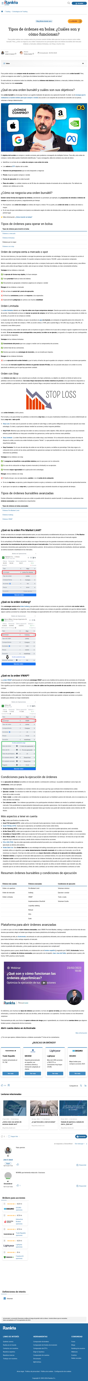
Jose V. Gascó (9, 54)
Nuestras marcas (8, 1355)
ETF (13, 166)
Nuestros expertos (9, 1352)
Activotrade (22, 937)
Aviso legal (20, 1372)
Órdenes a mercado (8, 233)
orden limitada (8, 310)
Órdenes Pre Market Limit (10, 510)
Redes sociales (76, 1358)
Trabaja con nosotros (10, 1359)
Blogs (73, 1345)
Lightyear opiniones (19, 1246)
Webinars (74, 1352)
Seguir (8, 1163)
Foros (73, 1342)
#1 (8, 1181)
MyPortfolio (37, 1362)
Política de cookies (47, 1372)
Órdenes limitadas (8, 238)
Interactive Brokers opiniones (19, 1221)
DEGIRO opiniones (19, 1209)
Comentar (81, 1136)
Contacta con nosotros (10, 1349)
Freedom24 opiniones (19, 1257)
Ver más (10, 1073)
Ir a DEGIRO (75, 21)
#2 (8, 1156)
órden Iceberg (25, 606)
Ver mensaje (80, 1144)
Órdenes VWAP (7, 519)
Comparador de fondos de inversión (45, 1345)
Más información (81, 1033)
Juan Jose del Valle (59, 953)
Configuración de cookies (62, 1372)
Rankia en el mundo (9, 1345)
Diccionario (37, 1359)
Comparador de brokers (41, 1342)
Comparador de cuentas (41, 1355)
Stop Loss (6, 424)
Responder (81, 1165)
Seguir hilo (13, 1136)
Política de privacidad (32, 1372)
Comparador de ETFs (40, 1349)
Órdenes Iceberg (7, 515)
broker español (50, 950)
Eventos (74, 1355)
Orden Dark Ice (8, 847)
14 (5, 1085)
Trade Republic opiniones (21, 1234)
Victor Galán (28, 54)
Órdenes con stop (8, 246)
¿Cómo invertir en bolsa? (23, 217)
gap (41, 320)
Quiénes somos (8, 1342)
